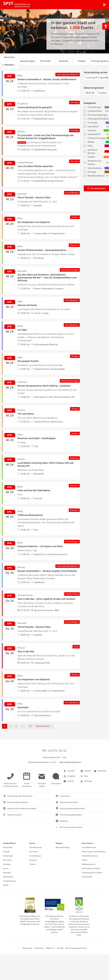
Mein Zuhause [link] (87, 843)
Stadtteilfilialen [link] (9, 843)
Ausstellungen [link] (27, 61)
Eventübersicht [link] (35, 847)
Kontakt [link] (60, 948)
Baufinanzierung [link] (88, 864)
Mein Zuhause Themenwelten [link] (94, 852)
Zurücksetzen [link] (98, 188)
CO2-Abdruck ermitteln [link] (91, 868)
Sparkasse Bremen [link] (9, 61)
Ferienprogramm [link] (99, 61)
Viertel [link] (5, 885)
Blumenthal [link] (7, 847)
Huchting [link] (6, 864)
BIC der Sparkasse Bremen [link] (76, 948)
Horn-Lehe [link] (7, 860)
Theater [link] (82, 61)
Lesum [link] (5, 868)
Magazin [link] (59, 843)
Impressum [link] (39, 948)
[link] (105, 26)
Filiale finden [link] (87, 877)
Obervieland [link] (8, 877)
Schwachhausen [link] (9, 881)
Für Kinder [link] (45, 61)
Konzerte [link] (63, 61)
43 (30, 726)
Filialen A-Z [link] (50, 948)
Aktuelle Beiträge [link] (63, 847)
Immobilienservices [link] (90, 856)
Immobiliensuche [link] (89, 847)
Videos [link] (84, 860)
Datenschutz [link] (27, 948)
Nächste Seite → (44, 726)
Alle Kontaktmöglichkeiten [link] (70, 762)
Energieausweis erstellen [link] (92, 873)
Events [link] (32, 843)
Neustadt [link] (6, 873)
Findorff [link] (6, 852)
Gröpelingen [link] (8, 856)
